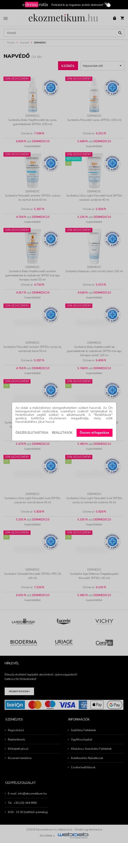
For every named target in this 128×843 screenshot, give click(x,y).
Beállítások (62, 433)
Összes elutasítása (32, 433)
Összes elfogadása (94, 433)
